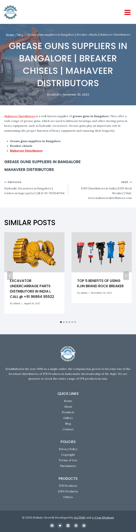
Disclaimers (68, 466)
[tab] (61, 322)
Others (68, 497)
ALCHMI (79, 517)
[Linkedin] (76, 525)
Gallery (68, 418)
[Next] (126, 275)
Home (68, 401)
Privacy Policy (68, 449)
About (68, 406)
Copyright (68, 454)
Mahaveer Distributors (19, 116)
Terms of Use (68, 460)
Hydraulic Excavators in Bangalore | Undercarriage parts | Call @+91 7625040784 (34, 187)
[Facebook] (52, 525)
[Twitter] (60, 525)
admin (55, 94)
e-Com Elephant (103, 517)
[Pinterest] (84, 525)
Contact (68, 429)
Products (68, 412)
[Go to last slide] (10, 275)
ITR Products (68, 485)
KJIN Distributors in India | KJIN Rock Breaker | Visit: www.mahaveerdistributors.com (101, 190)
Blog (68, 423)
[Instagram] (68, 525)
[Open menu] (127, 12)
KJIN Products (68, 491)
